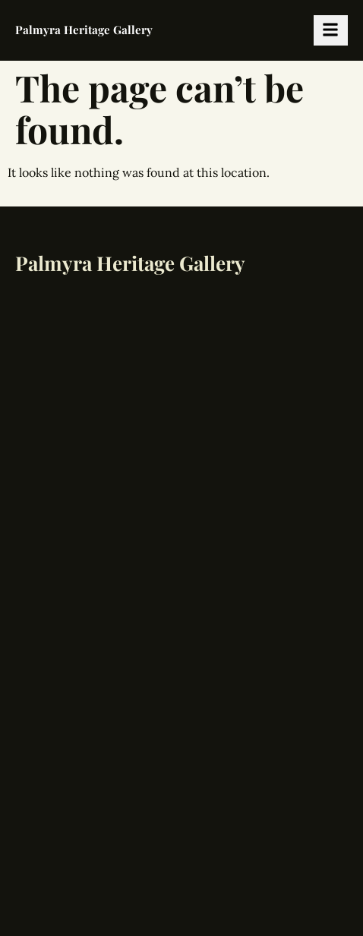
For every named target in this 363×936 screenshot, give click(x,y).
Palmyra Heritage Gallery (84, 29)
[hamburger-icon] (331, 30)
